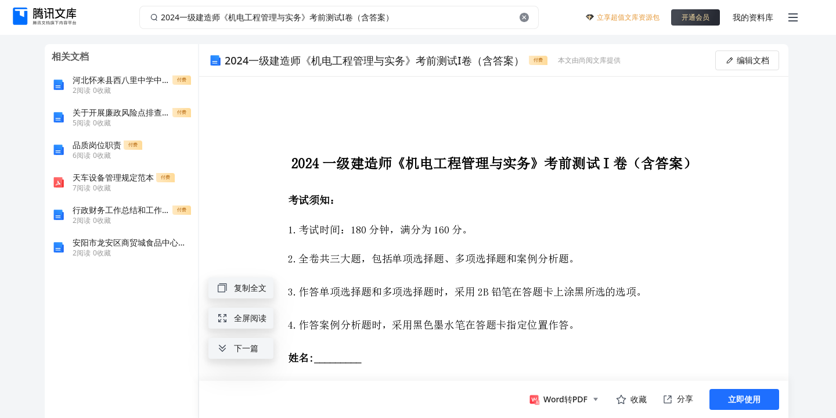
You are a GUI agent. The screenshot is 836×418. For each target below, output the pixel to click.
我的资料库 (753, 17)
